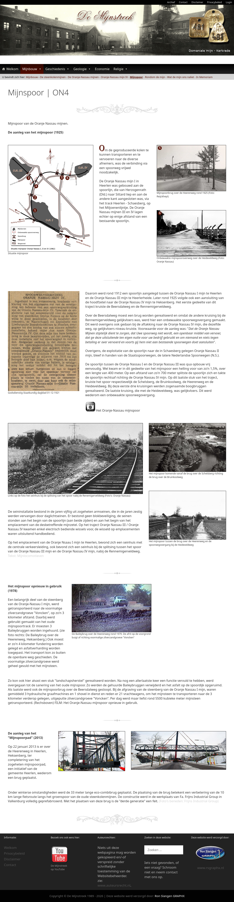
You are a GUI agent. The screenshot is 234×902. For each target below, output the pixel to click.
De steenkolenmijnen (53, 77)
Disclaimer (197, 2)
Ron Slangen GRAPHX (170, 896)
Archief (171, 2)
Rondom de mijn (155, 77)
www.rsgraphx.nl (210, 867)
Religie (120, 69)
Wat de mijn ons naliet (180, 77)
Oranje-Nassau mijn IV (114, 77)
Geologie (82, 69)
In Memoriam (204, 77)
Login (229, 2)
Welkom (12, 69)
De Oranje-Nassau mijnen (83, 77)
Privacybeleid (214, 2)
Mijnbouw (32, 69)
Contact (183, 2)
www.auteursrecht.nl (114, 885)
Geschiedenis (57, 69)
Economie (102, 69)
